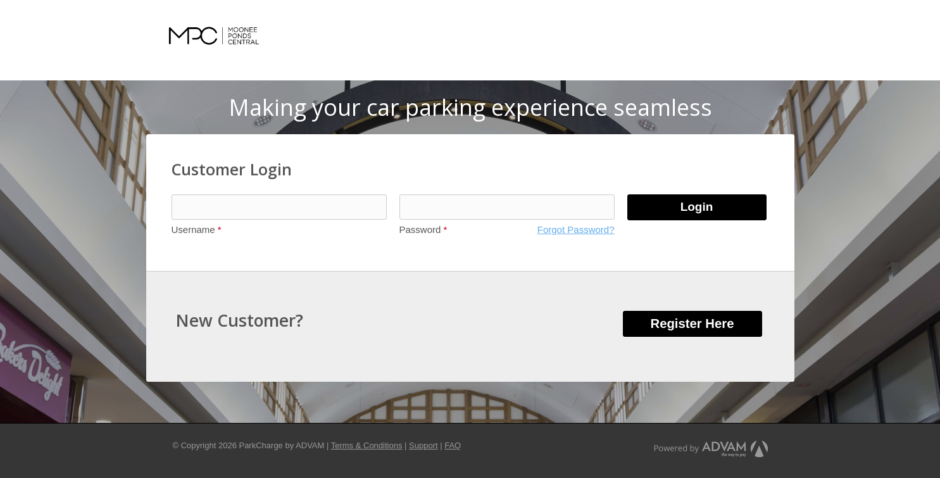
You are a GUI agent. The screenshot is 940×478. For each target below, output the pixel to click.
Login (696, 206)
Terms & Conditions (367, 445)
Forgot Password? (576, 229)
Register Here (692, 323)
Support (423, 445)
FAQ (452, 445)
